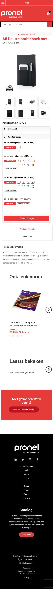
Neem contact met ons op (23, 409)
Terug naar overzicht (28, 34)
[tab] (27, 229)
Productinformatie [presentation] (27, 229)
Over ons (26, 498)
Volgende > (49, 372)
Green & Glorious (26, 466)
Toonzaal (26, 478)
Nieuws (26, 490)
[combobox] (26, 24)
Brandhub (26, 470)
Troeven (26, 494)
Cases (26, 474)
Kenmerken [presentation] (27, 237)
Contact (26, 486)
